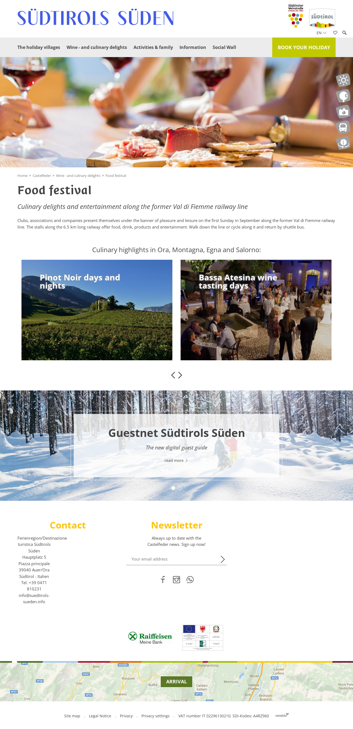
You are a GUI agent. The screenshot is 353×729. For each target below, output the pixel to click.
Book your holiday (304, 47)
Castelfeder (42, 175)
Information (192, 47)
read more (176, 460)
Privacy (126, 715)
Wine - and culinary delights (97, 47)
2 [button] (180, 488)
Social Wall (224, 47)
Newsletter (176, 525)
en (322, 32)
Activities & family (153, 47)
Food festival (116, 175)
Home (22, 175)
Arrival (176, 681)
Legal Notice (100, 715)
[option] (96, 310)
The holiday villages (38, 47)
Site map (72, 715)
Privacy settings (156, 715)
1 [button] (173, 488)
